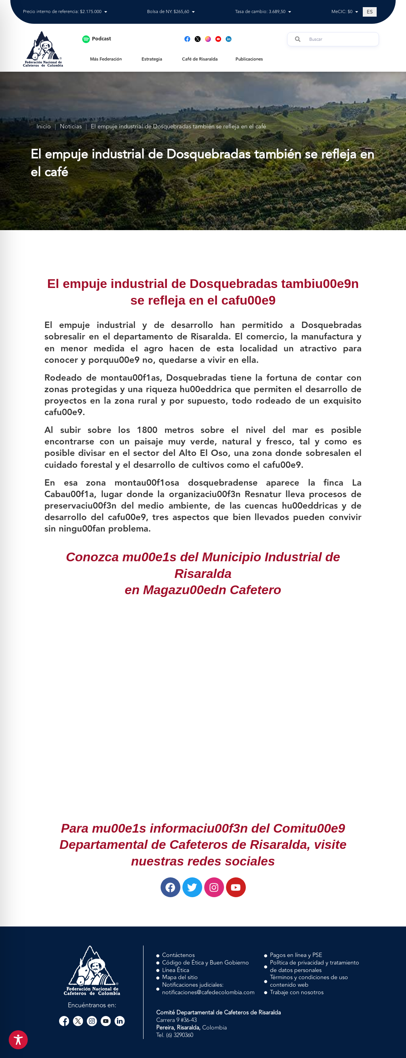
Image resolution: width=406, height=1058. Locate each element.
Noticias (71, 127)
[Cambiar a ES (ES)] (370, 12)
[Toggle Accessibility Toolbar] (18, 1039)
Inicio (43, 127)
